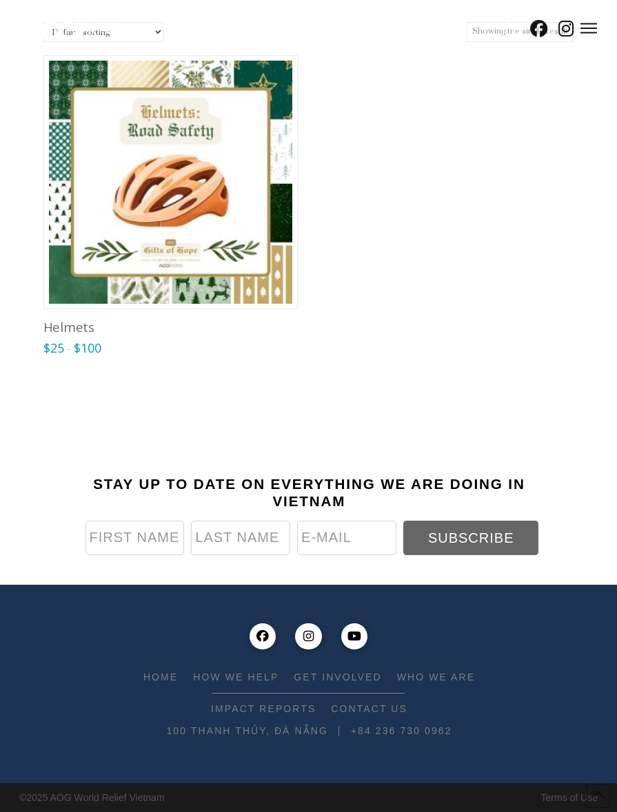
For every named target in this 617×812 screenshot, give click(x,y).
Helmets (68, 326)
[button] (508, 28)
